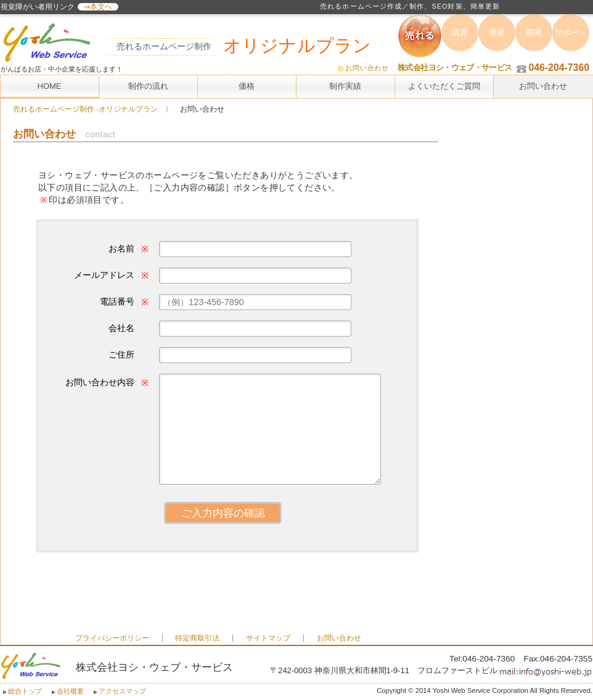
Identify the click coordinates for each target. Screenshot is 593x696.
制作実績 (345, 86)
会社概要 (70, 691)
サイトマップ (268, 638)
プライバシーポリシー (112, 638)
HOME (50, 86)
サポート (571, 32)
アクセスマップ (122, 691)
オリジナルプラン (297, 45)
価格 (247, 86)
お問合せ (222, 376)
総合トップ (25, 691)
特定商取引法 (197, 638)
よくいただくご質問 (444, 86)
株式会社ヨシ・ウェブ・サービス (455, 67)
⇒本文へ (98, 6)
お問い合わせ (367, 68)
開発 (534, 32)
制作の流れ (148, 86)
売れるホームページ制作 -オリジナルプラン (85, 109)
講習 (460, 32)
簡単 (497, 32)
